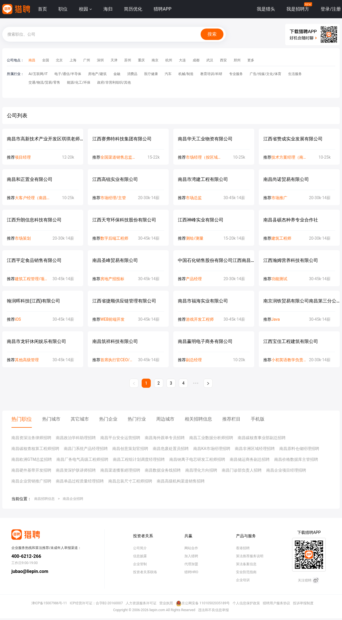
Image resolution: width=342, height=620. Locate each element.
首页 (42, 9)
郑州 (237, 60)
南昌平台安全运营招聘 (120, 437)
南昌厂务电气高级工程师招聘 (82, 459)
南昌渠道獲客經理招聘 (120, 470)
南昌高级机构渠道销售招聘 (181, 481)
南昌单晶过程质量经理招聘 (80, 481)
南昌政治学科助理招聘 (76, 437)
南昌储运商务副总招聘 (250, 459)
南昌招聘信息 (44, 499)
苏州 (127, 60)
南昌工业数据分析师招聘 (211, 437)
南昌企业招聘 (73, 499)
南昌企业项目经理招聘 (286, 470)
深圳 (100, 60)
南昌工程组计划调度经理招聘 (139, 459)
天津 (114, 60)
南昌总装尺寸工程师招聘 (130, 481)
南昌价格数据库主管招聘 (296, 459)
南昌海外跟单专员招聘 (165, 437)
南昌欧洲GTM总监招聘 (31, 459)
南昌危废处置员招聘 (171, 448)
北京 (59, 60)
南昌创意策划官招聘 (130, 448)
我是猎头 (266, 9)
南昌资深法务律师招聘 (31, 437)
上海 (73, 60)
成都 (196, 60)
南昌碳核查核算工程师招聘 (35, 448)
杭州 (168, 60)
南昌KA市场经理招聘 (211, 448)
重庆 (141, 60)
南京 (155, 60)
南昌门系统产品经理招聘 (86, 448)
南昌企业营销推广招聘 (31, 481)
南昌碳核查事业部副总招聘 (262, 437)
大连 (182, 60)
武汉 (209, 60)
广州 (86, 60)
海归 (108, 9)
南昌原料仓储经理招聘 (299, 448)
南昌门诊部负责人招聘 (242, 470)
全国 (45, 60)
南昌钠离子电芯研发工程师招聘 (197, 459)
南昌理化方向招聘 (201, 470)
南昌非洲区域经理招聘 (255, 448)
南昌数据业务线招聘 (163, 470)
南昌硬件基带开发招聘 (31, 470)
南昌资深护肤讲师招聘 (76, 470)
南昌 (31, 60)
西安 (223, 60)
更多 (250, 60)
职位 (63, 9)
